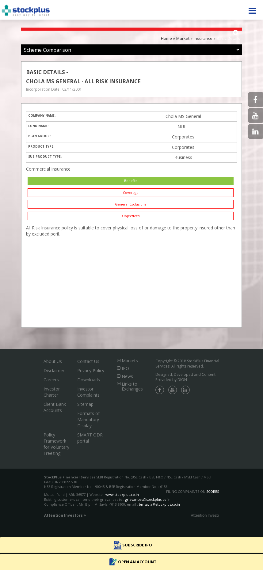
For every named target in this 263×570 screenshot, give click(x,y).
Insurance (203, 38)
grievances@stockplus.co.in (147, 499)
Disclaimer (54, 370)
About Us (53, 361)
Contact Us (88, 361)
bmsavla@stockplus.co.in (159, 504)
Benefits (130, 180)
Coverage (131, 192)
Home (166, 38)
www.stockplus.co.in (122, 494)
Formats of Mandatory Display (88, 419)
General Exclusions (130, 204)
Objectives (130, 215)
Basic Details (228, 38)
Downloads (88, 380)
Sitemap (85, 404)
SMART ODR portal (90, 438)
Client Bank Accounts (55, 407)
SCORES (212, 491)
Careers (51, 380)
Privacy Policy (90, 370)
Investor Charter (52, 392)
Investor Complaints (88, 392)
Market (182, 38)
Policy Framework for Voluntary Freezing (56, 444)
